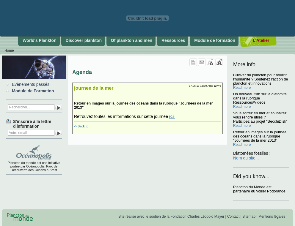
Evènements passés (30, 84)
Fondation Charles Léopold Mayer (197, 216)
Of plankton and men (131, 40)
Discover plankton (84, 40)
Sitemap (248, 216)
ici (172, 116)
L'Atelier (261, 40)
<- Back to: (81, 126)
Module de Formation (33, 90)
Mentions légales (271, 216)
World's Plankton (40, 40)
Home (9, 50)
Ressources (173, 40)
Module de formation (214, 40)
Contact (233, 216)
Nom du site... (246, 158)
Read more (242, 88)
